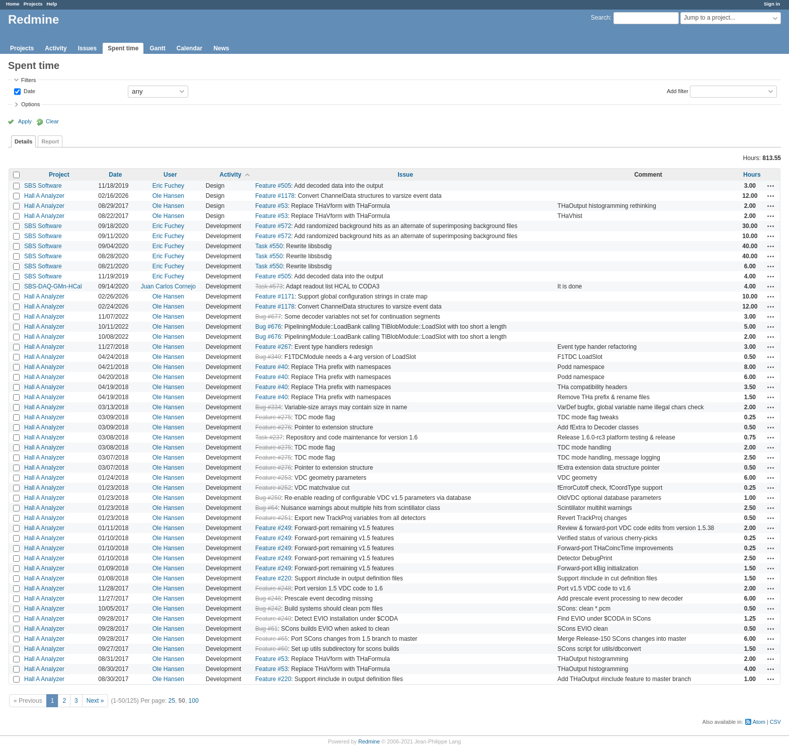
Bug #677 (268, 316)
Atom (759, 722)
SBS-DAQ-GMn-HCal (53, 286)
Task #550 (269, 246)
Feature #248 (273, 588)
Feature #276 (273, 427)
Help (52, 4)
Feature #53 (271, 205)
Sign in (772, 4)
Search (600, 17)
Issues (87, 48)
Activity (55, 48)
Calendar (189, 48)
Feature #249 (273, 528)
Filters (28, 80)
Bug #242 (268, 608)
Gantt (157, 48)
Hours (752, 174)
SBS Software (43, 185)
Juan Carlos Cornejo (168, 286)
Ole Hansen (168, 195)
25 (172, 700)
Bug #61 (266, 628)
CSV (775, 722)
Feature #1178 (274, 195)
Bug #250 (268, 497)
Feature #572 (273, 226)
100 (194, 700)
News (221, 48)
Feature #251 (273, 517)
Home (13, 4)
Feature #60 (271, 648)
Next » (95, 700)
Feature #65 (271, 638)
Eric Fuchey (168, 185)
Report (50, 141)
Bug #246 (268, 598)
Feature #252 (273, 487)
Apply (25, 121)
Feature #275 (273, 417)
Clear (52, 121)
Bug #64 (266, 507)
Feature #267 (273, 346)
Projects (33, 4)
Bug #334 (268, 407)
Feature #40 (271, 366)
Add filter (677, 91)
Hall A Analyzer (44, 195)
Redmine (369, 741)
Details (23, 141)
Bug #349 (268, 356)
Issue (405, 174)
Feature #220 (273, 578)
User (170, 174)
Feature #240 (273, 618)
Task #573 (269, 286)
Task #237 (269, 437)
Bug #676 (268, 326)
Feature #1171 (274, 296)
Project (59, 174)
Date (28, 91)
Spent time (123, 48)
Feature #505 (273, 185)
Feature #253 (273, 477)
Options (30, 104)
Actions (771, 186)
